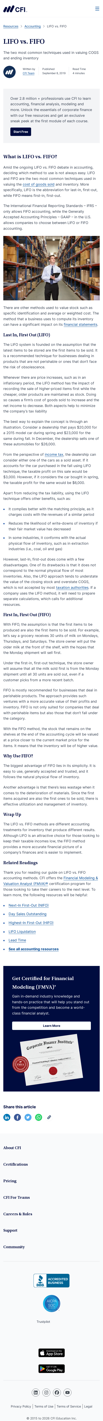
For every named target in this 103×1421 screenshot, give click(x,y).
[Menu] (97, 8)
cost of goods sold (38, 184)
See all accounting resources (34, 949)
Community (14, 1247)
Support (10, 1231)
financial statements (80, 324)
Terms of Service (69, 1406)
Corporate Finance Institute (15, 9)
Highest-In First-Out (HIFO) (31, 922)
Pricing (10, 1181)
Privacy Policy (21, 1406)
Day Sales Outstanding (28, 914)
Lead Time (17, 940)
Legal (88, 1406)
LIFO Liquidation (22, 931)
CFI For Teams (16, 1198)
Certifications (15, 1165)
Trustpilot (43, 1321)
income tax (54, 454)
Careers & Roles (17, 1214)
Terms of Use (43, 1406)
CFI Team (28, 73)
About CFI (12, 1148)
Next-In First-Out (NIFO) (29, 905)
